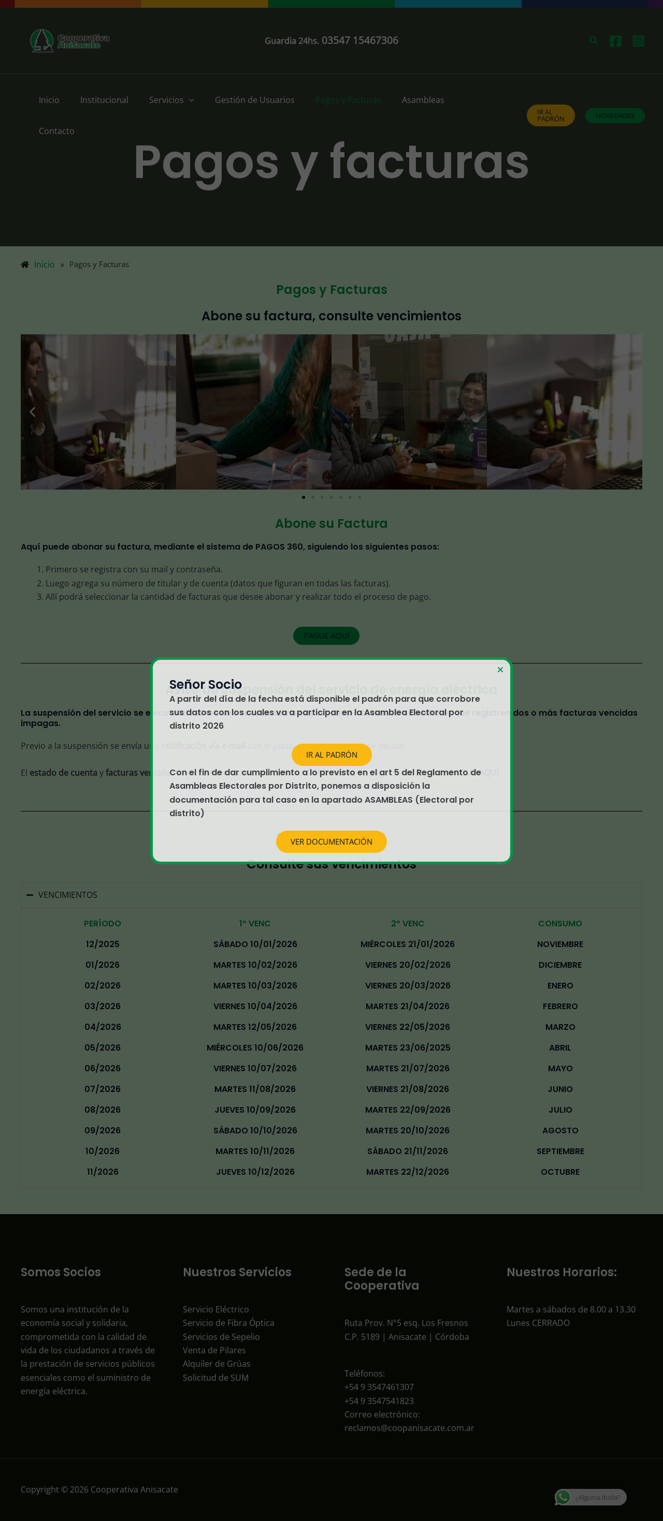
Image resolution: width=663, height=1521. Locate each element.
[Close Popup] (500, 670)
